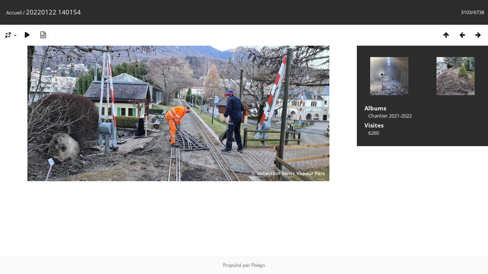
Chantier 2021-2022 (390, 115)
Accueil (14, 12)
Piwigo (258, 265)
